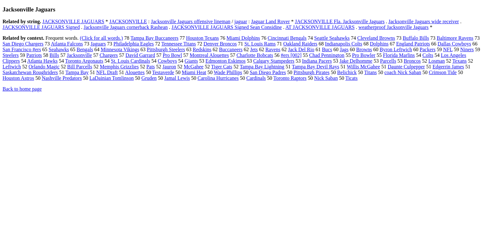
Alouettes (134, 72)
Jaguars (98, 43)
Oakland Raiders (300, 43)
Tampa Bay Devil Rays (315, 66)
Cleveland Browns (376, 38)
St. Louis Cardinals (130, 61)
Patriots (34, 55)
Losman (436, 61)
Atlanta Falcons (67, 43)
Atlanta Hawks (42, 61)
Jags (344, 49)
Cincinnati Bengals (287, 38)
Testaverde (163, 72)
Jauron (169, 66)
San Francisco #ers (22, 49)
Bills (54, 55)
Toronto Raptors (289, 78)
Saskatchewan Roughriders (30, 72)
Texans (459, 61)
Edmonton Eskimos (226, 61)
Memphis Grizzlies (119, 66)
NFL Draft (107, 72)
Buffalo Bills (416, 38)
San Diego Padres (268, 72)
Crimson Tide (443, 72)
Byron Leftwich (396, 49)
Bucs (327, 49)
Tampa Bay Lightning (262, 66)
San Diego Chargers (23, 43)
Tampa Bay (76, 72)
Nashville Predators (62, 78)
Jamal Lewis (177, 78)
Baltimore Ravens (455, 38)
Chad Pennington (327, 55)
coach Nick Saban (402, 72)
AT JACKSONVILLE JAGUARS (320, 27)
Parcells (388, 61)
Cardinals (256, 78)
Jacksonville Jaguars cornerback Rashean (126, 27)
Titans (370, 72)
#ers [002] (291, 55)
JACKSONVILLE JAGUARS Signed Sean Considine (227, 27)
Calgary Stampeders (273, 61)
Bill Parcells (79, 66)
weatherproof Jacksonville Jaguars (393, 27)
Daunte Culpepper (406, 66)
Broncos (412, 61)
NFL (448, 49)
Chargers (109, 55)
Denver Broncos (220, 43)
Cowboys (167, 61)
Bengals (85, 49)
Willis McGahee (363, 66)
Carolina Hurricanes (218, 78)
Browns (364, 49)
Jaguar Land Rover (270, 21)
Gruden (149, 78)
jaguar (241, 21)
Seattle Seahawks (332, 38)
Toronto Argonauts (84, 61)
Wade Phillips (228, 72)
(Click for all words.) (101, 38)
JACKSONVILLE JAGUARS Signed (41, 27)
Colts (428, 55)
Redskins (202, 49)
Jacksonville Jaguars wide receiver (423, 21)
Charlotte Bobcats (254, 55)
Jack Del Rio (301, 49)
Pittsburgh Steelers (166, 49)
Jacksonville (79, 55)
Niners (467, 49)
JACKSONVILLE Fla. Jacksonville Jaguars (340, 21)
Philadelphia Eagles (134, 43)
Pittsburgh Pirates (311, 72)
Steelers (11, 55)
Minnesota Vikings (120, 49)
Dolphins (379, 43)
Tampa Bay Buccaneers (154, 38)
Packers (428, 49)
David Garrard (140, 55)
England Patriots (413, 43)
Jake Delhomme (356, 61)
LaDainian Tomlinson (111, 78)
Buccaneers (230, 49)
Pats (150, 66)
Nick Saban (326, 78)
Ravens (272, 49)
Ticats (351, 78)
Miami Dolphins (243, 38)
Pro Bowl (172, 55)
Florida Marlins (399, 55)
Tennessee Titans (178, 43)
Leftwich (12, 66)
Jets (254, 49)
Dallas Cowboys (454, 43)
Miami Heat (194, 72)
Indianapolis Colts (343, 43)
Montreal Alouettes (209, 55)
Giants (191, 61)
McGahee (193, 66)
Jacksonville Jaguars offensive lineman (190, 21)
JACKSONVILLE (128, 21)
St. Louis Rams (260, 43)
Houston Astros (18, 78)
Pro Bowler (363, 55)
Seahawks (59, 49)
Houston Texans (202, 38)
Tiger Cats (221, 66)
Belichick (347, 72)
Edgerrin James (448, 66)
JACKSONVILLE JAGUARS (73, 21)
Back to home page (22, 89)
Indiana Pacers (317, 61)
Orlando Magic (44, 66)
